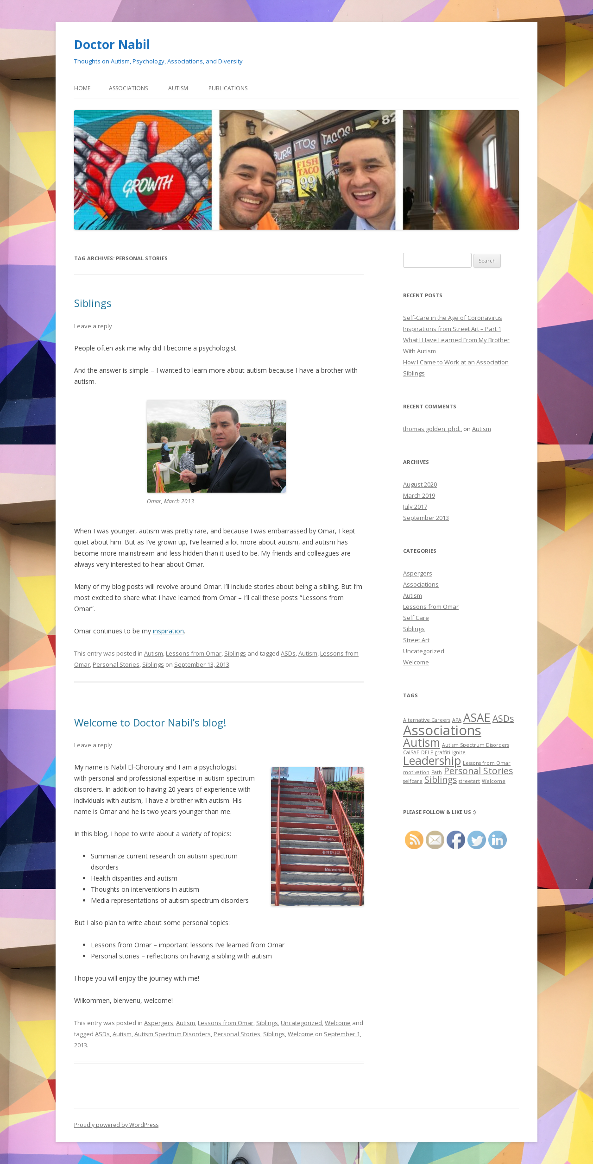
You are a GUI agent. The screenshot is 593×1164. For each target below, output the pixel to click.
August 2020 (420, 484)
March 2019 (419, 495)
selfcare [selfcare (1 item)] (413, 781)
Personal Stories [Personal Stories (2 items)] (478, 771)
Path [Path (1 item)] (436, 772)
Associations (128, 88)
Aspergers (158, 1023)
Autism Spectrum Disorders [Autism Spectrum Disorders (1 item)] (475, 745)
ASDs (288, 653)
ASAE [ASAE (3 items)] (477, 717)
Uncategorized (301, 1023)
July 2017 (415, 506)
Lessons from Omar (193, 653)
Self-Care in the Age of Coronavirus (452, 317)
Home (82, 88)
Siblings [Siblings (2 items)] (440, 780)
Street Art (416, 640)
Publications (227, 88)
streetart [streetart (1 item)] (469, 781)
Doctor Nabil (112, 44)
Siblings (93, 303)
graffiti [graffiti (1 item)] (442, 752)
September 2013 (426, 517)
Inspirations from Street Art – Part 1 (452, 329)
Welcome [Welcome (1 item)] (493, 781)
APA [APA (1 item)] (456, 720)
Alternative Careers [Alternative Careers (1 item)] (426, 720)
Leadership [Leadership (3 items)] (432, 760)
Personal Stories (116, 664)
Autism (178, 88)
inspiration (168, 630)
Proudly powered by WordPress (116, 1125)
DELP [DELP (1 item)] (427, 752)
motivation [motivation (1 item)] (416, 772)
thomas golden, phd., (432, 429)
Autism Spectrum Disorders (172, 1034)
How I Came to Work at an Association (456, 362)
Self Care (416, 617)
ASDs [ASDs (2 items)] (503, 719)
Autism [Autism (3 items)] (421, 742)
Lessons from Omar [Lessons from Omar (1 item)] (487, 763)
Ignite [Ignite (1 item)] (459, 752)
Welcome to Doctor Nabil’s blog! (150, 722)
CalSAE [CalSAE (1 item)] (411, 752)
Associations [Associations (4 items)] (442, 730)
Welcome (338, 1023)
